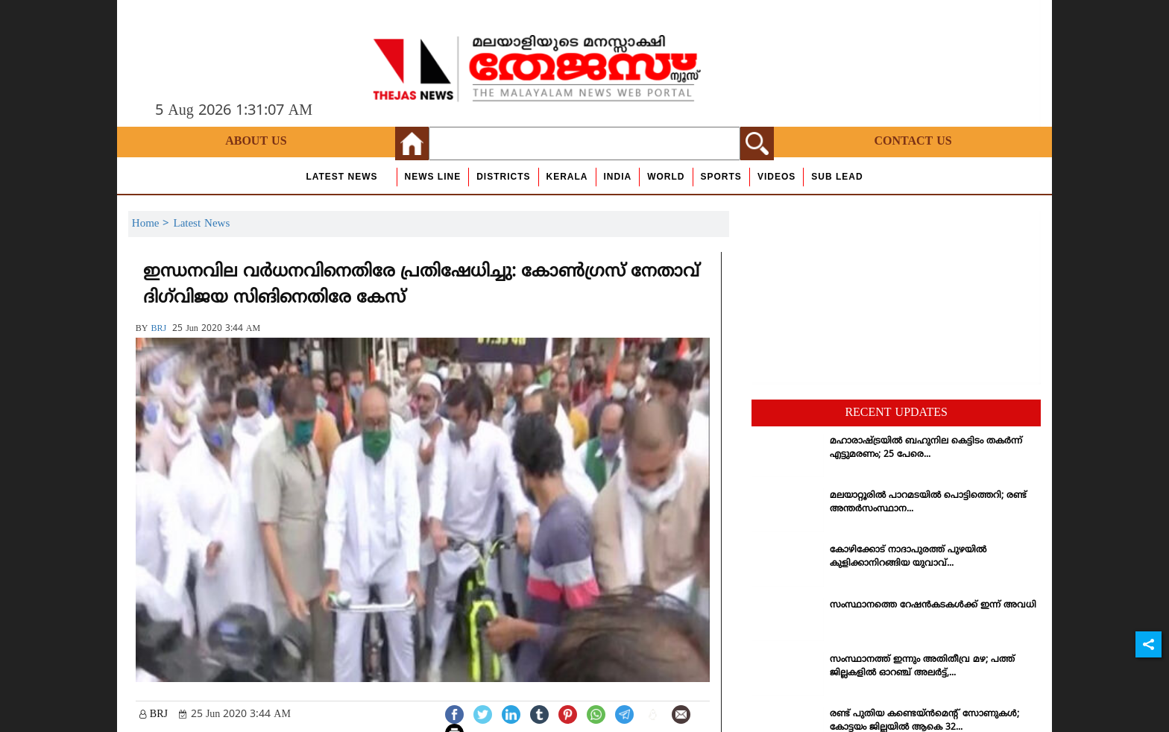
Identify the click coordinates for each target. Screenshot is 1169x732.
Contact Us (912, 141)
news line (433, 176)
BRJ (158, 329)
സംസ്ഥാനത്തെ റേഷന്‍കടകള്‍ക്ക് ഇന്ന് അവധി (933, 605)
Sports (721, 176)
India (618, 176)
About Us (255, 141)
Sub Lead (837, 176)
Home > (153, 224)
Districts (503, 176)
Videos (776, 176)
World (665, 176)
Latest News (341, 176)
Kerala (567, 176)
